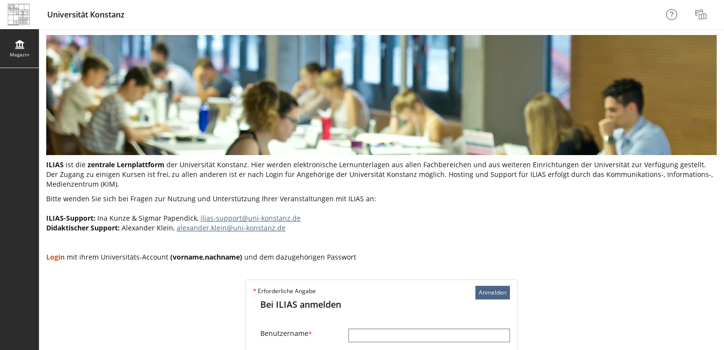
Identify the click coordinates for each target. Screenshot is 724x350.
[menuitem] (702, 14)
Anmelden (493, 292)
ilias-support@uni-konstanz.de (250, 218)
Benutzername (286, 333)
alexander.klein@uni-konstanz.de (231, 227)
